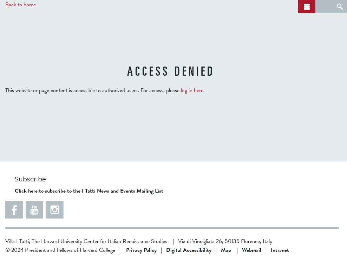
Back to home (20, 4)
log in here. (193, 90)
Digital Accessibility (188, 250)
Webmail (251, 250)
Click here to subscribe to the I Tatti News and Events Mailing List (89, 191)
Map (226, 250)
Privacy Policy (141, 250)
